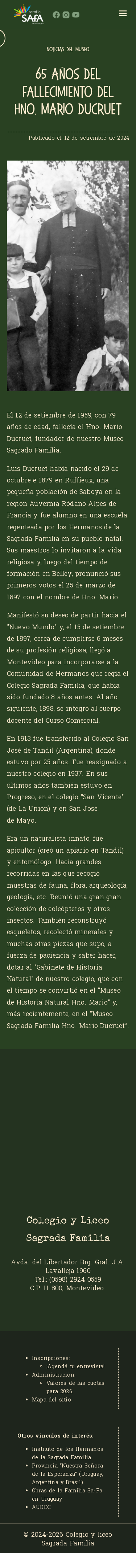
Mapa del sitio (51, 1399)
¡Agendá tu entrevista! (75, 1366)
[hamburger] (123, 14)
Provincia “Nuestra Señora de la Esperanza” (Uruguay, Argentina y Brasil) (67, 1474)
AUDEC (41, 1507)
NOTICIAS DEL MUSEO (68, 49)
